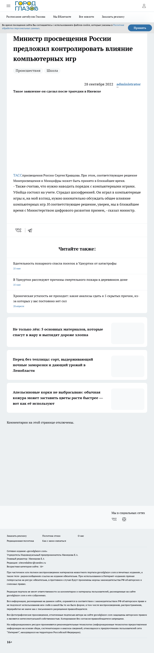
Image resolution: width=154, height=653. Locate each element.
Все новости (86, 16)
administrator (129, 84)
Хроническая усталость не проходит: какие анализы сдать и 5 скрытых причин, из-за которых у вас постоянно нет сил (77, 301)
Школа (52, 70)
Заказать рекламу (113, 16)
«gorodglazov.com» (36, 551)
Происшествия (28, 70)
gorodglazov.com (106, 572)
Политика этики (51, 535)
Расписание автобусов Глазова (26, 16)
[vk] (18, 230)
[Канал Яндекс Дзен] (124, 519)
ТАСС (17, 175)
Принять (140, 28)
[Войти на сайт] (144, 6)
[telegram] (31, 230)
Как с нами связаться (54, 540)
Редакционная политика (20, 540)
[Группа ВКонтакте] (114, 519)
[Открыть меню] (8, 6)
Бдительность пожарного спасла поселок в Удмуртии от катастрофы (77, 266)
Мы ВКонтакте (62, 16)
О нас (81, 535)
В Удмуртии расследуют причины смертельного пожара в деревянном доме (77, 282)
